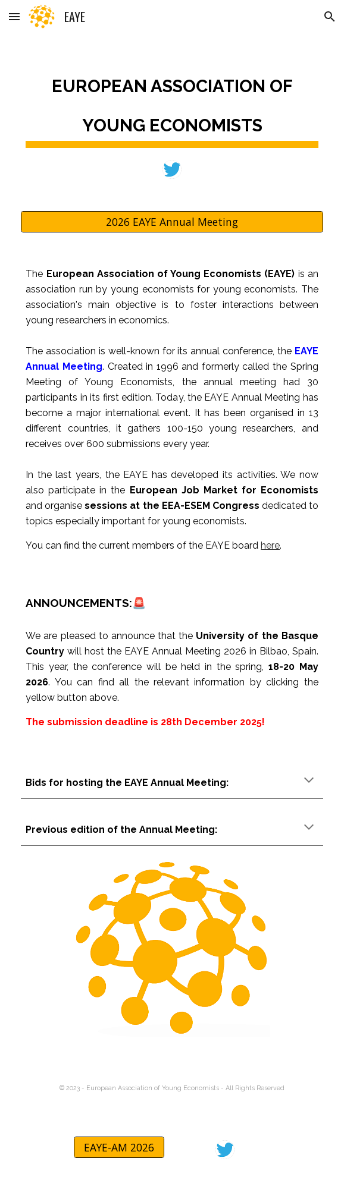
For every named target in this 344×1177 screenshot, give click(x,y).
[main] (172, 103)
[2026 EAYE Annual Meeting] (171, 222)
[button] (14, 16)
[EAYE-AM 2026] (118, 1148)
